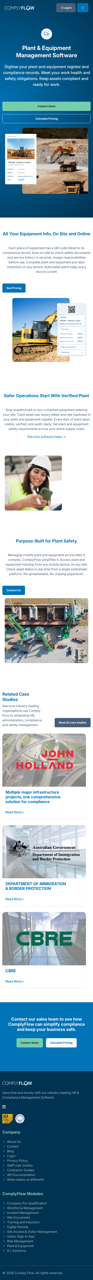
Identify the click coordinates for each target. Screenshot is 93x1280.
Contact (10, 1146)
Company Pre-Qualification (24, 1203)
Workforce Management (22, 1208)
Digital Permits (15, 1227)
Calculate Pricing (46, 118)
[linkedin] (4, 1107)
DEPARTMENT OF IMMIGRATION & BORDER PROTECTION (36, 886)
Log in (66, 7)
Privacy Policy (15, 1161)
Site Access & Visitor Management (29, 1232)
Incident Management (20, 1213)
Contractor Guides (18, 1170)
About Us (11, 1142)
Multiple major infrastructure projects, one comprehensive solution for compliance (33, 797)
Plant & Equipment (18, 1246)
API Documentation (18, 1175)
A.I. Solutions (14, 1251)
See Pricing (13, 288)
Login (8, 1156)
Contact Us (13, 590)
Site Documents (16, 1217)
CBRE (11, 970)
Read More (15, 812)
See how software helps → (46, 437)
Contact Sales (47, 106)
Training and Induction (21, 1222)
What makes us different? (23, 1179)
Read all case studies (73, 722)
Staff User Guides (17, 1165)
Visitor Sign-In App (18, 1236)
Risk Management (17, 1241)
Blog (8, 1151)
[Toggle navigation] (82, 7)
